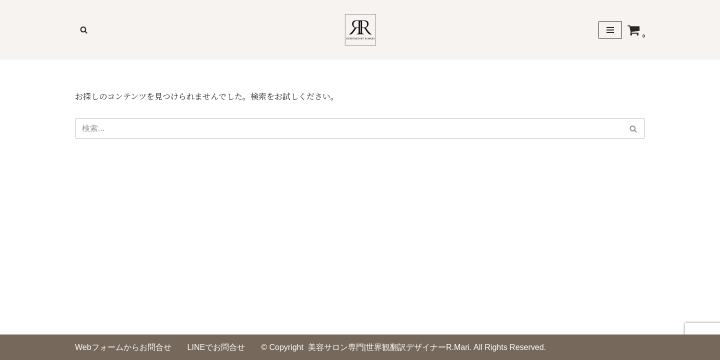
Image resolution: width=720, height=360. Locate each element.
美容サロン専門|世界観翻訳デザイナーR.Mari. (390, 347)
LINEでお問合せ (217, 347)
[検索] (84, 30)
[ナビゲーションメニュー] (610, 30)
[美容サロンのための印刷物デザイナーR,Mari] (360, 29)
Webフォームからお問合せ (123, 347)
